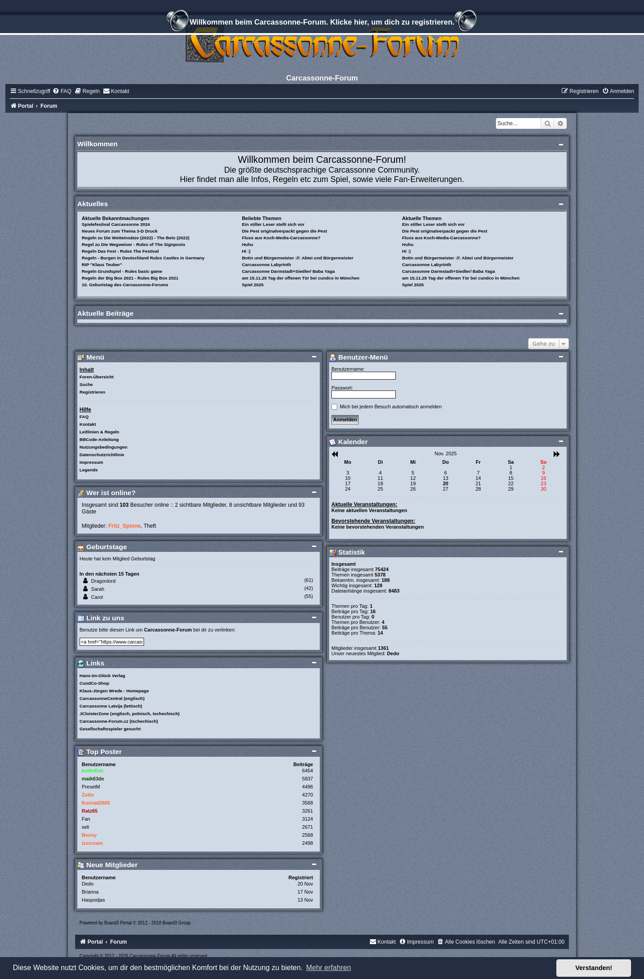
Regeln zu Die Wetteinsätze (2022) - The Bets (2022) (136, 237)
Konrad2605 (96, 802)
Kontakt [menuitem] (88, 424)
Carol (97, 597)
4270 (307, 794)
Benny (89, 835)
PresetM (91, 786)
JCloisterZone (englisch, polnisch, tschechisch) (130, 713)
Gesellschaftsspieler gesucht (110, 728)
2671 (307, 827)
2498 (307, 843)
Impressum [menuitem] (91, 462)
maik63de (93, 778)
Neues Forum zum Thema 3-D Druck (120, 231)
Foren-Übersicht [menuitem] (97, 376)
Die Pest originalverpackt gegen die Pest (284, 231)
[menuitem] (61, 91)
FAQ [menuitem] (84, 416)
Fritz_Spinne (124, 526)
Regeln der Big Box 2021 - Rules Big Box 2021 (130, 277)
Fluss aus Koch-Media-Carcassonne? (281, 237)
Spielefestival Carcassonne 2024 (116, 224)
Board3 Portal (117, 922)
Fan (86, 819)
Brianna (90, 891)
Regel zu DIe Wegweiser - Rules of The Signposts (133, 244)
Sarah (97, 589)
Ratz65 (89, 811)
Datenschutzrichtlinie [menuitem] (102, 454)
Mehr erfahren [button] (328, 967)
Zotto (88, 794)
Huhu (247, 244)
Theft (150, 526)
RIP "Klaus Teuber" (102, 264)
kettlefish (92, 770)
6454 (307, 770)
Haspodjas (93, 900)
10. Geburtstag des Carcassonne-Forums (125, 284)
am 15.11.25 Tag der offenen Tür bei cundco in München (301, 277)
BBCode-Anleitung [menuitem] (99, 439)
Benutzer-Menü (358, 357)
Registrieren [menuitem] (93, 392)
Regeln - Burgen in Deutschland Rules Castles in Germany (143, 257)
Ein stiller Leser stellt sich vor (273, 224)
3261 (307, 811)
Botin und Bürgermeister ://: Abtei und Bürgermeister (297, 257)
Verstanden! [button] (594, 967)
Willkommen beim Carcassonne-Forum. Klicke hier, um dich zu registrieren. (322, 23)
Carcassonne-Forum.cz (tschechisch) (119, 721)
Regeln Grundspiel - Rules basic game (122, 271)
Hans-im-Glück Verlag (102, 675)
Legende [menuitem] (89, 469)
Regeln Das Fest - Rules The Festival (120, 251)
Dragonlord (103, 581)
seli (85, 827)
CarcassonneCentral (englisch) (112, 698)
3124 (307, 819)
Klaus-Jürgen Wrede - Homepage (114, 690)
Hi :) (246, 251)
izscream (92, 843)
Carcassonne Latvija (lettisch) (111, 706)
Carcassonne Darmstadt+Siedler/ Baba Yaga (288, 271)
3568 (307, 802)
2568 (307, 835)
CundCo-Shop (94, 683)
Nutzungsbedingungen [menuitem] (103, 447)
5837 (307, 778)
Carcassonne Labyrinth (266, 264)
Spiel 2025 (252, 284)
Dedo (87, 883)
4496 (307, 786)
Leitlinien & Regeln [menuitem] (99, 431)
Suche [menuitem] (86, 384)
